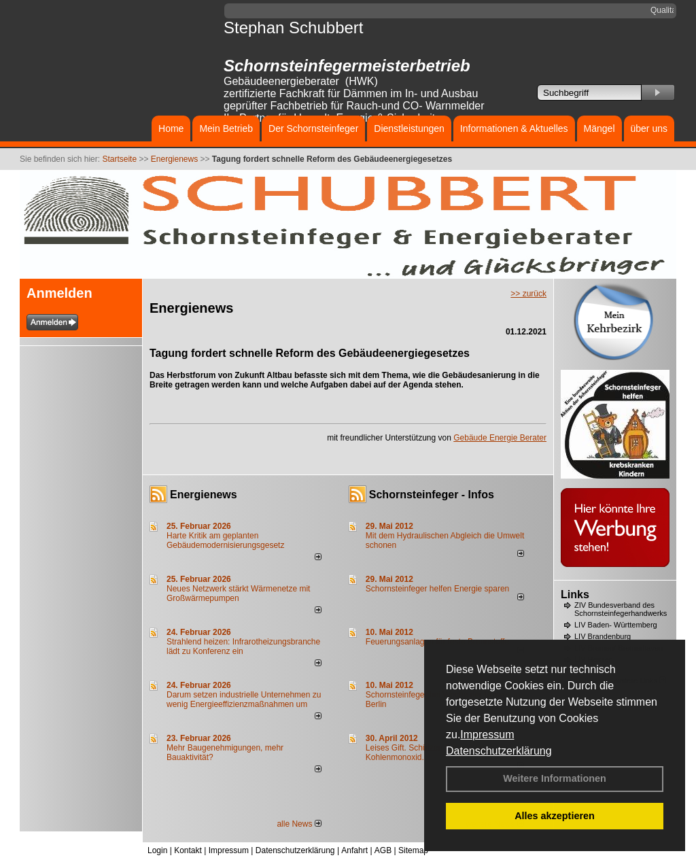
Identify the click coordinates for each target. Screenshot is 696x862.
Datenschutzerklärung (499, 751)
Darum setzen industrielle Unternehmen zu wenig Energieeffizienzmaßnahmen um (244, 699)
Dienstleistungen (409, 128)
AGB (383, 850)
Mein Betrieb (226, 128)
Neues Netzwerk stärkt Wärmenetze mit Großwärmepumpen (238, 593)
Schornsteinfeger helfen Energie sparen (437, 588)
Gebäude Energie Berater (499, 438)
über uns (649, 128)
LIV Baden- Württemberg (615, 625)
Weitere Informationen (554, 778)
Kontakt (188, 850)
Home (171, 128)
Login (157, 850)
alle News (299, 824)
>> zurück (528, 293)
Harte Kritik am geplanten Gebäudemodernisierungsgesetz (225, 540)
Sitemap (413, 850)
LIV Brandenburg (602, 636)
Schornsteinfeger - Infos (431, 494)
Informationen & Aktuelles (514, 128)
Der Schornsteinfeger (313, 128)
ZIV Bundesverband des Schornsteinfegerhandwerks (620, 609)
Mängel (599, 128)
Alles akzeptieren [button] (555, 815)
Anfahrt (354, 850)
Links (575, 594)
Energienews (203, 494)
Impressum (487, 734)
